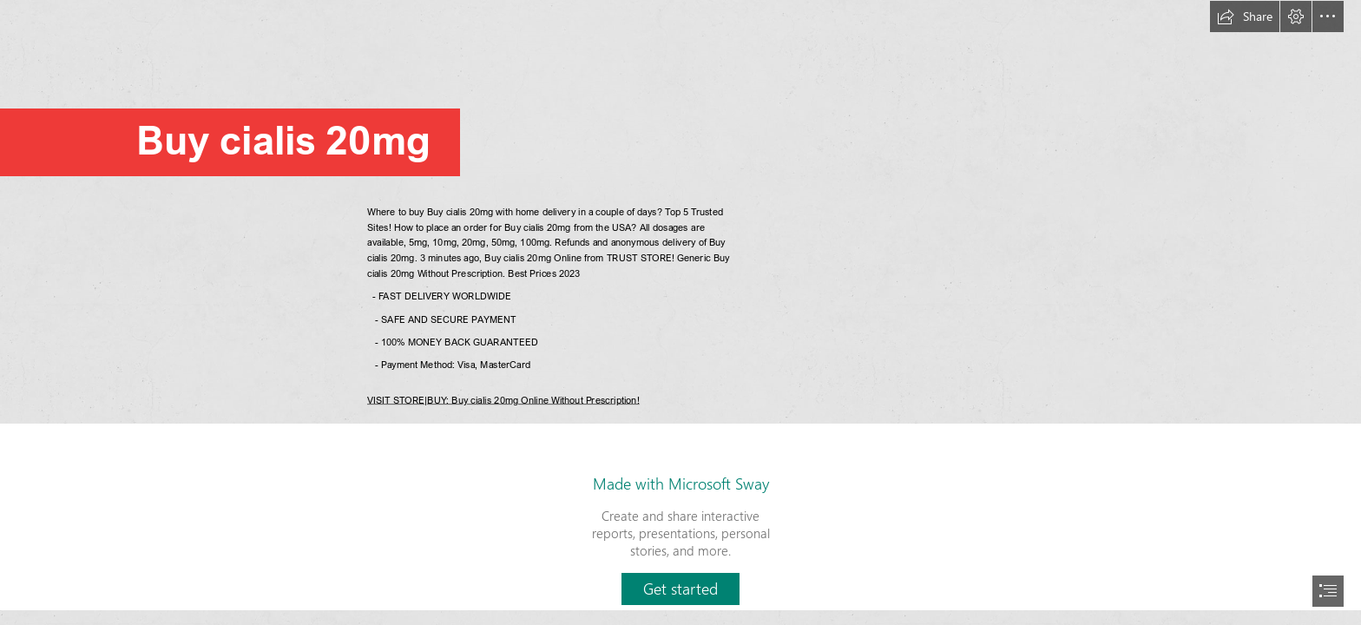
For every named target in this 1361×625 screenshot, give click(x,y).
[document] (680, 312)
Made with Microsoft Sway (681, 483)
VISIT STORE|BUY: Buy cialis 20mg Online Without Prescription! (503, 399)
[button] (1244, 16)
